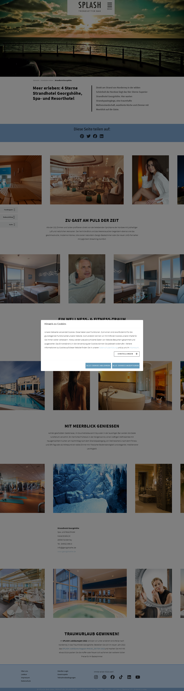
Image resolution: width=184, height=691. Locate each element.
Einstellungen (125, 354)
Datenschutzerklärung (108, 347)
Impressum (134, 347)
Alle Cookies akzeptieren (126, 365)
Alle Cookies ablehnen (98, 365)
